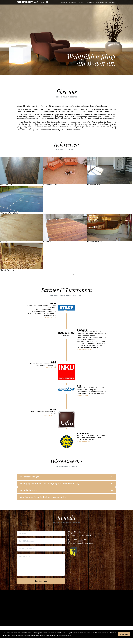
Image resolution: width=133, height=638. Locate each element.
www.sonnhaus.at (84, 441)
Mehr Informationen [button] (65, 635)
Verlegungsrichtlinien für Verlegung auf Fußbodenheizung (49, 483)
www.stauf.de (50, 317)
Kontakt (112, 4)
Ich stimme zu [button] (124, 634)
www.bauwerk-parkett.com (87, 349)
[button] (66, 606)
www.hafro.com (50, 416)
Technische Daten (29, 490)
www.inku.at (51, 368)
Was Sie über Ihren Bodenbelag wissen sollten (43, 497)
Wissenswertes (101, 4)
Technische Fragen (29, 477)
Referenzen (73, 4)
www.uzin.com (82, 396)
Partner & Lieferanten (86, 4)
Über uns (64, 4)
